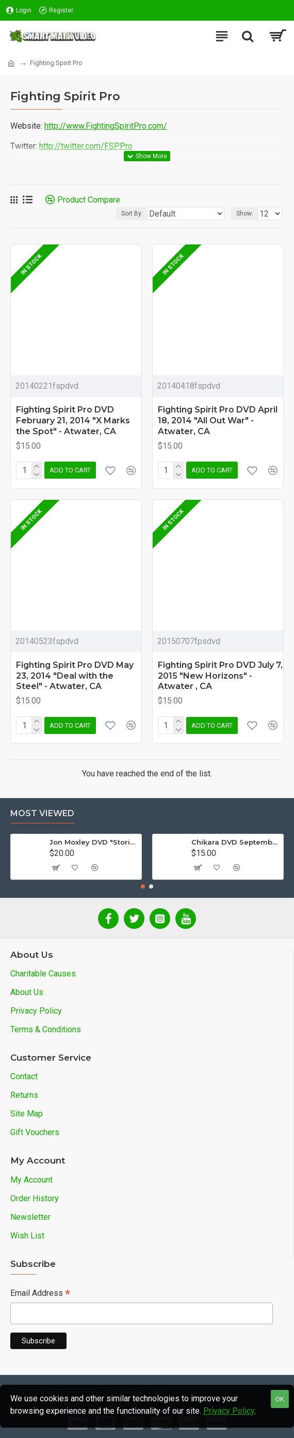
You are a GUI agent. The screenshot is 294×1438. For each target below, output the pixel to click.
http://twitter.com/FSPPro (86, 146)
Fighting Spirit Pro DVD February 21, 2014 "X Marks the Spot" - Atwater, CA (73, 420)
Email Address (40, 1294)
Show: (244, 213)
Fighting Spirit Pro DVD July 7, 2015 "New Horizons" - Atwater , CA (220, 676)
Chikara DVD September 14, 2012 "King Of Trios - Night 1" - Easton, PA (235, 842)
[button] (143, 886)
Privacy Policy (229, 1411)
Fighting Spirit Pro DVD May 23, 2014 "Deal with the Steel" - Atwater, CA (75, 676)
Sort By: (132, 213)
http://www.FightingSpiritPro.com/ (105, 126)
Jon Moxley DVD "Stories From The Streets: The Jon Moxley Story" (94, 842)
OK (279, 1399)
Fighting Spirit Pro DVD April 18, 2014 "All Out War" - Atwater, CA (217, 420)
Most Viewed (42, 813)
